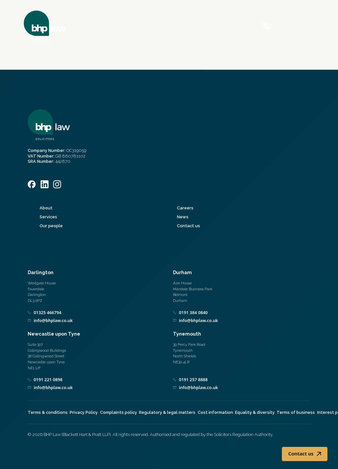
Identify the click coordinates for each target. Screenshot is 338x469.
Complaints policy (118, 412)
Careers (185, 207)
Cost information (215, 412)
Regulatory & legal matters (167, 412)
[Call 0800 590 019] (280, 26)
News (182, 216)
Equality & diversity (255, 412)
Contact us (188, 225)
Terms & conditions (48, 412)
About (46, 207)
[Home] (45, 26)
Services (48, 216)
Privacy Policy (84, 412)
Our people (51, 225)
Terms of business (296, 412)
